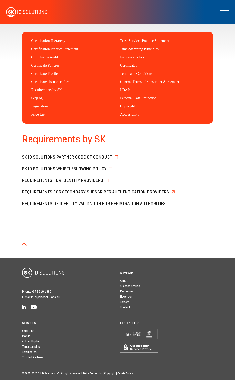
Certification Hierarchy (48, 41)
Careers (124, 302)
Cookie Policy (125, 373)
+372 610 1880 (41, 291)
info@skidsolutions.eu (45, 297)
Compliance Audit (44, 57)
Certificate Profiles (45, 74)
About (124, 280)
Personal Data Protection (138, 98)
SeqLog (37, 98)
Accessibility (129, 114)
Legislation (39, 106)
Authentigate (30, 341)
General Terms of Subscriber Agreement (149, 82)
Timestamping (31, 346)
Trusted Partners (33, 357)
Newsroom (126, 296)
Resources (126, 291)
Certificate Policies (45, 65)
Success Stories (130, 286)
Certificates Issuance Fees (50, 82)
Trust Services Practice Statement (145, 41)
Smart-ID (28, 331)
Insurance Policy (132, 57)
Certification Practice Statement (54, 49)
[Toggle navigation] (224, 11)
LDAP (125, 90)
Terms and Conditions (136, 74)
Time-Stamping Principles (139, 49)
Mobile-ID (28, 336)
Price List (38, 114)
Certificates (128, 65)
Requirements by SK (46, 90)
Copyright (127, 106)
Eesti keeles (129, 323)
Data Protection (92, 373)
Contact (125, 307)
